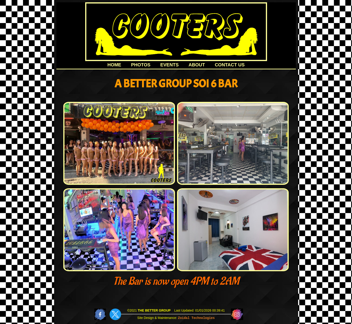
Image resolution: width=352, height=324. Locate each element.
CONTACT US (230, 64)
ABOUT (197, 64)
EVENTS (169, 64)
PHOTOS (140, 64)
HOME (114, 64)
